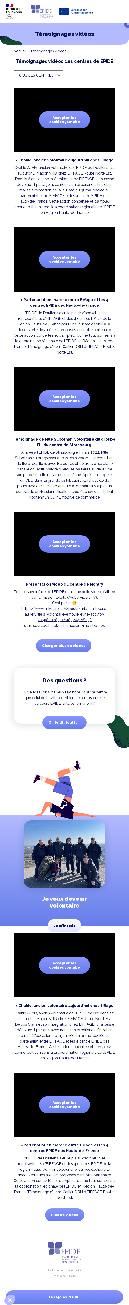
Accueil (20, 51)
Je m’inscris (64, 926)
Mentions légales (65, 1275)
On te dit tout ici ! (64, 722)
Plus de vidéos (64, 1215)
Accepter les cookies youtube (64, 120)
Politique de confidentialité (64, 1270)
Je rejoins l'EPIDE (64, 1297)
